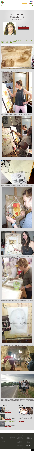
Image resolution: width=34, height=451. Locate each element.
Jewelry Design (20, 437)
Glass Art (19, 444)
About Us (2, 435)
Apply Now (24, 3)
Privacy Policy (28, 442)
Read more (8, 412)
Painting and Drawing (21, 29)
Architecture (19, 439)
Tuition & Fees (3, 437)
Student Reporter (20, 40)
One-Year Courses (12, 435)
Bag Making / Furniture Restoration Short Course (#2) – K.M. (10, 414)
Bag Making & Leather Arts (9, 411)
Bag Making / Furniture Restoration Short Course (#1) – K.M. (10, 421)
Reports (7, 40)
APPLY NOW (2, 440)
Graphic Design (20, 441)
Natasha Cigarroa (26, 40)
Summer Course (16, 40)
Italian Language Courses (21, 448)
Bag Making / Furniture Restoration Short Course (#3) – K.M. (10, 407)
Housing (2, 438)
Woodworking (13, 411)
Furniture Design (20, 440)
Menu (1, 5)
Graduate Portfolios (3, 439)
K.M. (10, 410)
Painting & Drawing (20, 435)
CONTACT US (3, 441)
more (15, 428)
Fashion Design (20, 442)
